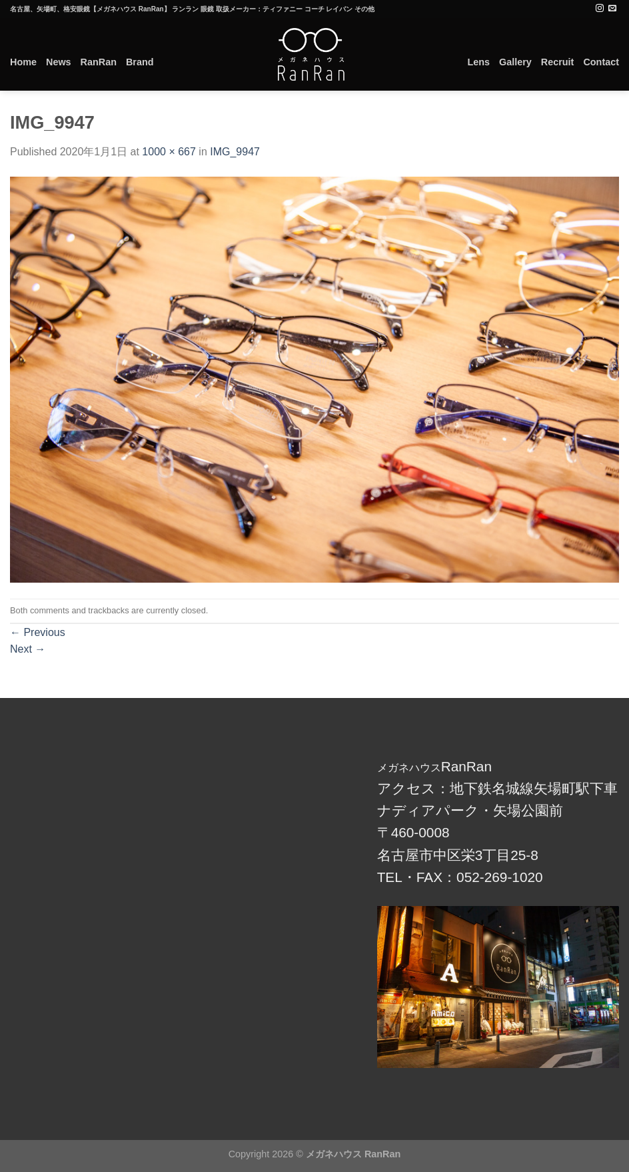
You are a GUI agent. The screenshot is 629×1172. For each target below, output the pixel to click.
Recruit (557, 62)
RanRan (99, 62)
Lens (478, 62)
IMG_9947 (235, 151)
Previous (37, 632)
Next (27, 649)
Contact (601, 62)
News (58, 62)
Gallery (515, 62)
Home (23, 62)
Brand (140, 62)
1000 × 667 (169, 151)
